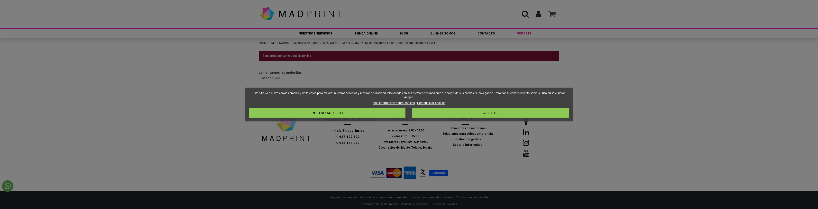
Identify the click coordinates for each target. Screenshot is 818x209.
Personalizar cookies (431, 102)
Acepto (490, 113)
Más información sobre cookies (394, 102)
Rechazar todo (327, 113)
